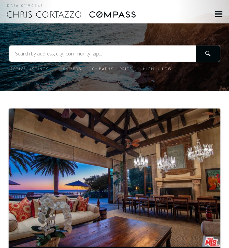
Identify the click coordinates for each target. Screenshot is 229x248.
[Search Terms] (114, 53)
